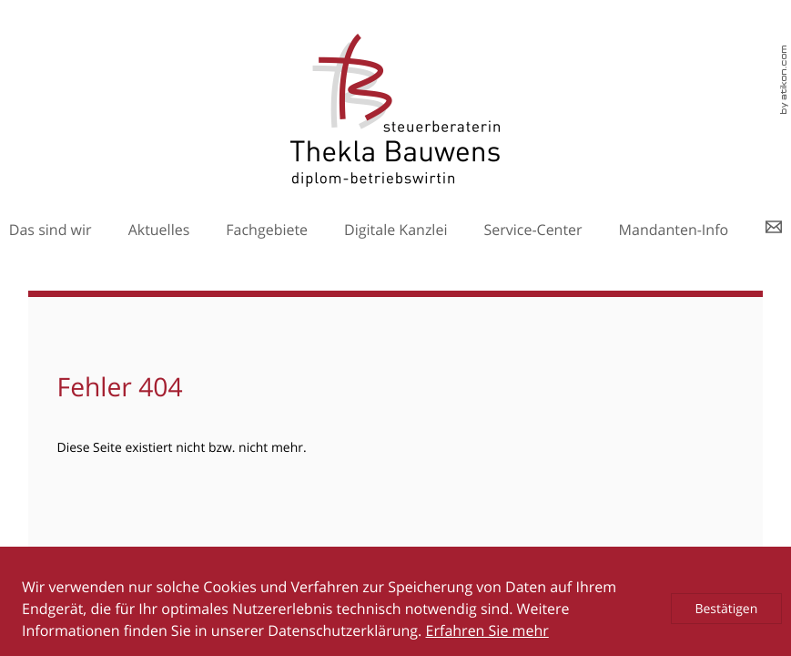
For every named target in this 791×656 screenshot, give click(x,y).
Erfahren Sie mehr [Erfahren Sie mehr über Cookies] (487, 630)
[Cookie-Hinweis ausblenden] (726, 608)
